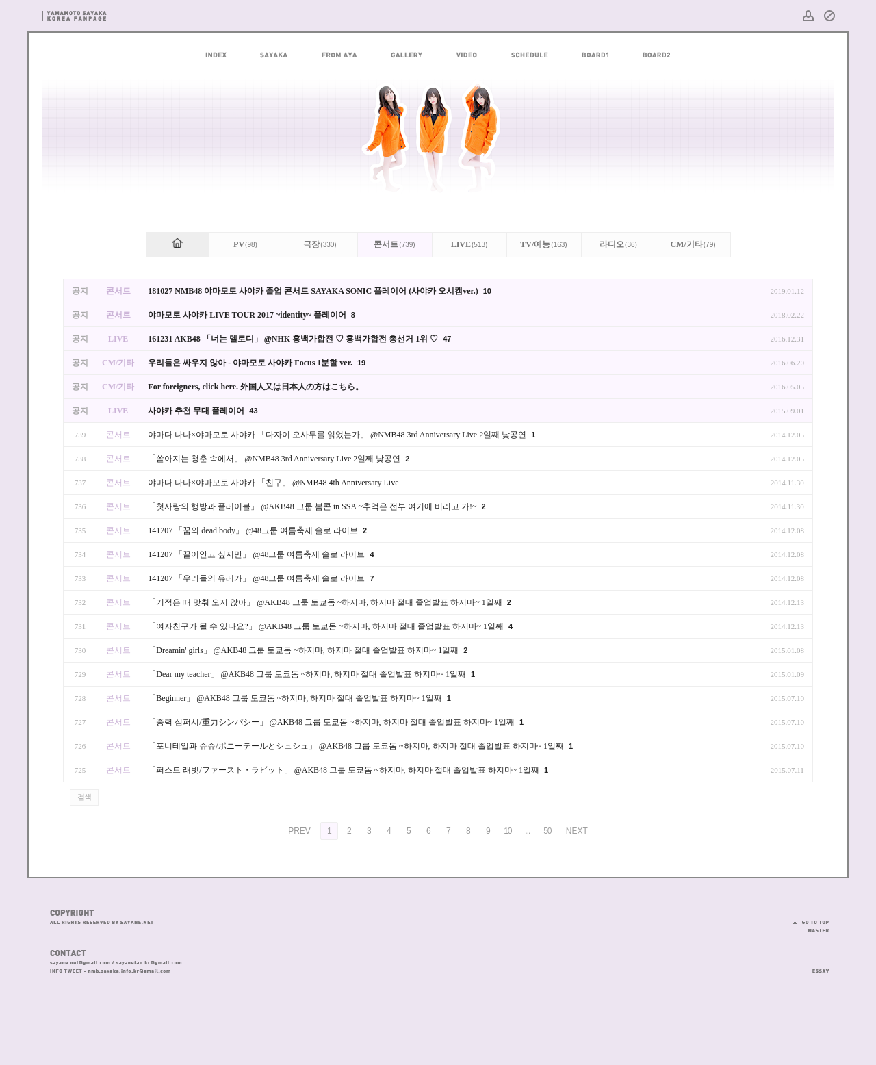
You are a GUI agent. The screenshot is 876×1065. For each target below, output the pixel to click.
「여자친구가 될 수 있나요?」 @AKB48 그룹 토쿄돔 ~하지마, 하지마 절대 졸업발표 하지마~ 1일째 (327, 626)
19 (361, 363)
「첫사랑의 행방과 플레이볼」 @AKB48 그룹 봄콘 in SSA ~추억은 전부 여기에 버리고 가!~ (313, 506)
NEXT (577, 831)
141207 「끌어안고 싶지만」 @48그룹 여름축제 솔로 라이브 (257, 554)
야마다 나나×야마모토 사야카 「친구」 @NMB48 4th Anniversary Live (273, 482)
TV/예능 (543, 244)
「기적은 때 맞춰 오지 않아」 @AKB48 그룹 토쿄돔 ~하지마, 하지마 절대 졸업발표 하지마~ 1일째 (326, 602)
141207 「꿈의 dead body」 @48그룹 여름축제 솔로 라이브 (254, 530)
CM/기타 (692, 244)
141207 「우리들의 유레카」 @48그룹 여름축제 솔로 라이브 (257, 578)
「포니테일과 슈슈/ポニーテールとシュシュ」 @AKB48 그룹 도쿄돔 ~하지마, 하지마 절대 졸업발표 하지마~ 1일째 (357, 746)
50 (547, 831)
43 (253, 411)
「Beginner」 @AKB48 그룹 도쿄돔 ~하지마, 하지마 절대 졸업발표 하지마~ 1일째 (295, 698)
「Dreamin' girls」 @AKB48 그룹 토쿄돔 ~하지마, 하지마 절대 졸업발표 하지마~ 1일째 (304, 650)
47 (447, 339)
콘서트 (394, 244)
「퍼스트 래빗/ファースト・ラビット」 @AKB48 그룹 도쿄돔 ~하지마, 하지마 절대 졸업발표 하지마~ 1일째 (344, 770)
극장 (319, 244)
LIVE (469, 244)
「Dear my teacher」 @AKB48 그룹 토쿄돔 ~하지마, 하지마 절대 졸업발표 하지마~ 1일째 (308, 674)
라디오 (618, 244)
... (527, 831)
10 (487, 291)
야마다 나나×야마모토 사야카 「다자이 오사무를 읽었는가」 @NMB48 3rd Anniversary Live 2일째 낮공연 (338, 434)
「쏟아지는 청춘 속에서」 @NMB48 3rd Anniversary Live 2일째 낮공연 (275, 458)
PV (245, 244)
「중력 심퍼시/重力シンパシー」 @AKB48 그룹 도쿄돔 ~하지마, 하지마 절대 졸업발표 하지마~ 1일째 (332, 722)
